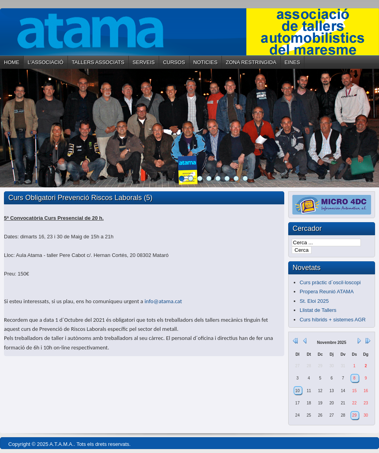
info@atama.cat (163, 301)
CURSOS (174, 62)
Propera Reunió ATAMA (327, 291)
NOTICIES (205, 62)
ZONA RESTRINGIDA (251, 62)
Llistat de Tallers (318, 310)
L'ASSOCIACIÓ (46, 62)
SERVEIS (144, 62)
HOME (11, 62)
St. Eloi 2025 (314, 301)
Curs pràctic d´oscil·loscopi (330, 282)
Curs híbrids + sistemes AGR (333, 320)
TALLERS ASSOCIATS (98, 62)
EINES (292, 62)
